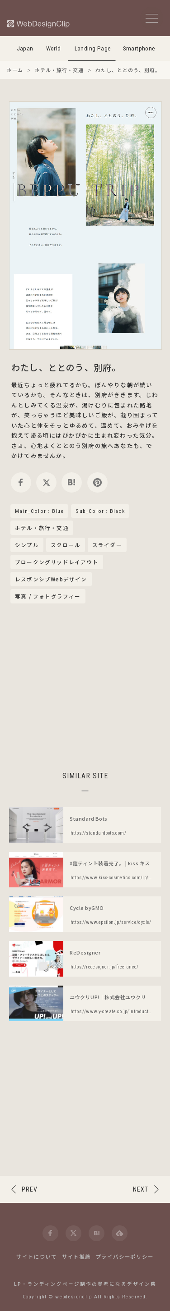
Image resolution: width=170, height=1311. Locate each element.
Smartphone (139, 48)
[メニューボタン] (151, 18)
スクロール (65, 544)
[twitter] (46, 482)
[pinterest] (97, 482)
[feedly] (120, 1233)
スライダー (107, 544)
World (53, 48)
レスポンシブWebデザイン (51, 579)
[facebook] (21, 482)
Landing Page (93, 48)
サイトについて (36, 1256)
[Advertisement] (85, 686)
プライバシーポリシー (125, 1256)
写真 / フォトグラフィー (48, 596)
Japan (25, 48)
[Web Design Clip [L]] (39, 23)
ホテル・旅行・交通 (42, 528)
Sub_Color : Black (100, 511)
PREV (30, 1189)
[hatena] (71, 482)
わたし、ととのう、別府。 (66, 367)
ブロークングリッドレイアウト (57, 562)
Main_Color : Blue (39, 511)
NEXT (140, 1189)
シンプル (27, 544)
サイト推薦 (76, 1256)
